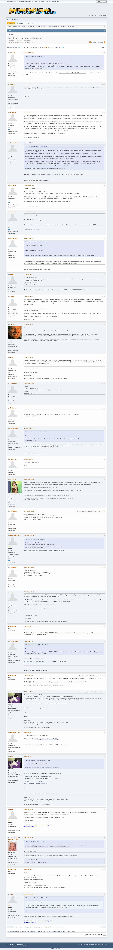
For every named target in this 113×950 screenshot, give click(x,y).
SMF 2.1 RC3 (8, 944)
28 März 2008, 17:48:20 (29, 238)
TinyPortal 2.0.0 (54, 948)
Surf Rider (32, 851)
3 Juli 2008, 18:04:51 (28, 626)
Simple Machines (21, 944)
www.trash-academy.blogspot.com (32, 137)
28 (27, 47)
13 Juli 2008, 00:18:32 (28, 756)
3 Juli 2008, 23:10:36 (28, 675)
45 (59, 47)
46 (61, 47)
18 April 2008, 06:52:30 (29, 407)
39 (48, 47)
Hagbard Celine (15, 535)
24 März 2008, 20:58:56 (29, 142)
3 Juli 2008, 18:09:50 (28, 641)
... (22, 47)
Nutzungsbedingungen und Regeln (93, 944)
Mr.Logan (13, 112)
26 (24, 47)
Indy (11, 357)
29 (29, 47)
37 (44, 47)
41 (52, 47)
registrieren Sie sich (55, 1)
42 (54, 47)
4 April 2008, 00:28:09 (28, 324)
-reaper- (12, 53)
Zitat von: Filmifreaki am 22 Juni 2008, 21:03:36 (37, 539)
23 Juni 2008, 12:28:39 (29, 535)
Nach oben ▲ (104, 944)
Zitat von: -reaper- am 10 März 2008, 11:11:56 (36, 56)
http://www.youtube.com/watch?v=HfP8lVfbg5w (47, 739)
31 (33, 47)
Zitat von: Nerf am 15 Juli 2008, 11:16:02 (35, 841)
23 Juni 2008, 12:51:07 (29, 567)
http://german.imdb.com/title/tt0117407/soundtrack (49, 550)
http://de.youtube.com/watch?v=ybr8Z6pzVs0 (35, 783)
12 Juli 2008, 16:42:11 (28, 732)
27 (26, 47)
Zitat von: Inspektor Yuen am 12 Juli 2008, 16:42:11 (38, 760)
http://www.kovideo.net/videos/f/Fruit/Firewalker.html (72, 72)
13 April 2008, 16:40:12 (29, 383)
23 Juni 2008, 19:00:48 (29, 591)
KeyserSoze (14, 143)
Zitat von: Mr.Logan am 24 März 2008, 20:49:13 (37, 146)
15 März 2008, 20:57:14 (29, 52)
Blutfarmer (13, 408)
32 (35, 47)
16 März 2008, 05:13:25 (29, 84)
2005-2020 (60, 948)
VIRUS (12, 274)
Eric (11, 692)
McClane (13, 479)
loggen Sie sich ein (42, 1)
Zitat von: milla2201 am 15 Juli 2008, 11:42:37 (36, 897)
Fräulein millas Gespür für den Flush (14, 839)
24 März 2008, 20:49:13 (29, 112)
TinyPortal (80, 944)
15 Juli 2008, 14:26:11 (28, 894)
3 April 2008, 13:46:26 (28, 296)
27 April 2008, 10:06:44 (29, 479)
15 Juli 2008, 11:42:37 (28, 837)
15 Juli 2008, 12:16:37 (28, 869)
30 (31, 47)
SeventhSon (14, 428)
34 (38, 47)
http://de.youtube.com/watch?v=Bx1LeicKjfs (35, 663)
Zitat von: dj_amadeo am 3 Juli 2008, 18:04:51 (37, 644)
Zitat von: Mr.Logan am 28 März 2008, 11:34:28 (37, 241)
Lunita (12, 324)
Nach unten (10, 47)
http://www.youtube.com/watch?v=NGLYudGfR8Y (65, 445)
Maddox (12, 296)
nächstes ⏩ (101, 42)
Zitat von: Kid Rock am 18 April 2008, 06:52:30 (37, 431)
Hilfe (84, 944)
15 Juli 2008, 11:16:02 (28, 809)
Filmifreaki (13, 383)
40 (50, 47)
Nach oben (10, 927)
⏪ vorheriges (93, 42)
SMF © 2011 (15, 944)
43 (56, 47)
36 (42, 47)
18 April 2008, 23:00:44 (29, 459)
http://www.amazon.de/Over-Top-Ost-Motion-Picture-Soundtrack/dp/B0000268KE (45, 661)
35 (40, 47)
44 (58, 47)
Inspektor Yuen (15, 732)
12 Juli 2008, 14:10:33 (28, 691)
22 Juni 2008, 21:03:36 (29, 511)
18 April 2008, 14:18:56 (29, 428)
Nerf (11, 809)
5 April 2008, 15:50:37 (28, 357)
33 (36, 47)
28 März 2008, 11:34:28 (29, 211)
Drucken (102, 47)
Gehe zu (83, 934)
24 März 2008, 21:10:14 (29, 185)
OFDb (12, 34)
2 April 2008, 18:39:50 (28, 274)
